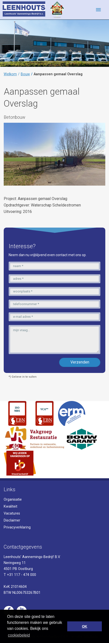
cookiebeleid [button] (19, 635)
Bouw (25, 74)
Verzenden (79, 362)
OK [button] (84, 626)
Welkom (10, 74)
